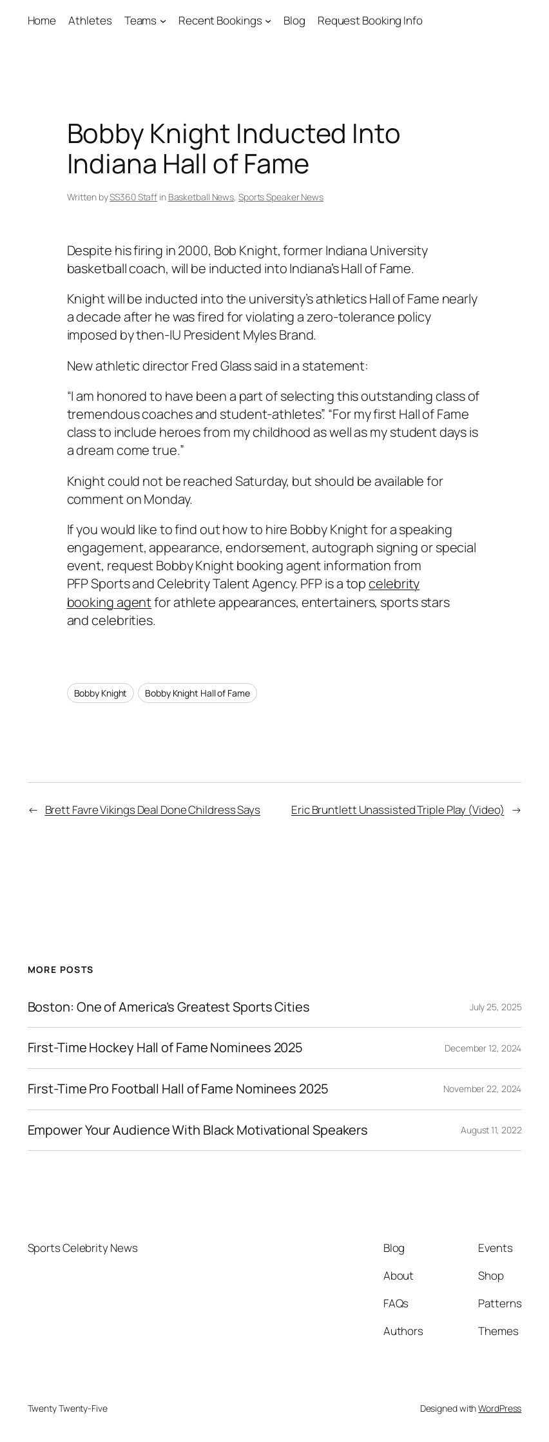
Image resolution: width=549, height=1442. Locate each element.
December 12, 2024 (483, 1048)
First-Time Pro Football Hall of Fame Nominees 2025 (178, 1089)
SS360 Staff (133, 197)
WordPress (499, 1408)
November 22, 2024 (482, 1088)
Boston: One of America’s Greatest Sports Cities (169, 1007)
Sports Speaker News (280, 197)
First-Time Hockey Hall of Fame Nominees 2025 (165, 1048)
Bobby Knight (101, 693)
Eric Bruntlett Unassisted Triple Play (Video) (398, 809)
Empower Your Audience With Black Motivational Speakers (198, 1130)
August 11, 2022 (491, 1130)
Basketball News (201, 197)
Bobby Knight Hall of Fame (197, 693)
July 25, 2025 (496, 1007)
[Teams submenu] (163, 20)
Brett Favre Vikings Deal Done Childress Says (153, 809)
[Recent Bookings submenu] (268, 20)
